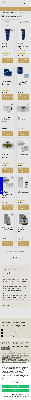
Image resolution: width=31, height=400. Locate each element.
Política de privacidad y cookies (20, 394)
